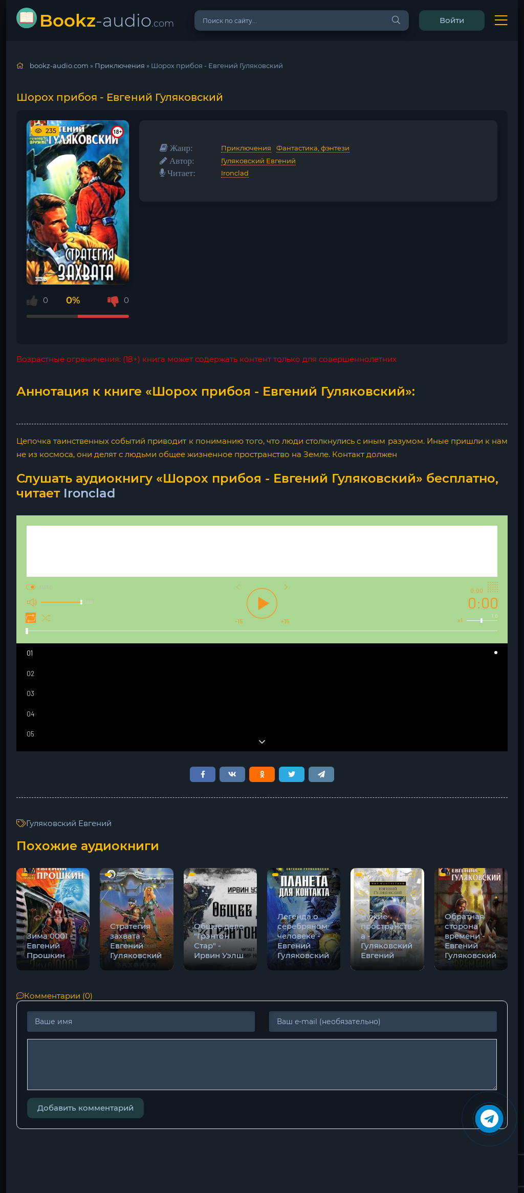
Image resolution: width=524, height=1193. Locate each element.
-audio (106, 20)
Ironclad (235, 173)
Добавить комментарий (85, 1108)
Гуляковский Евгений (258, 161)
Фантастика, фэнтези (313, 148)
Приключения (246, 148)
